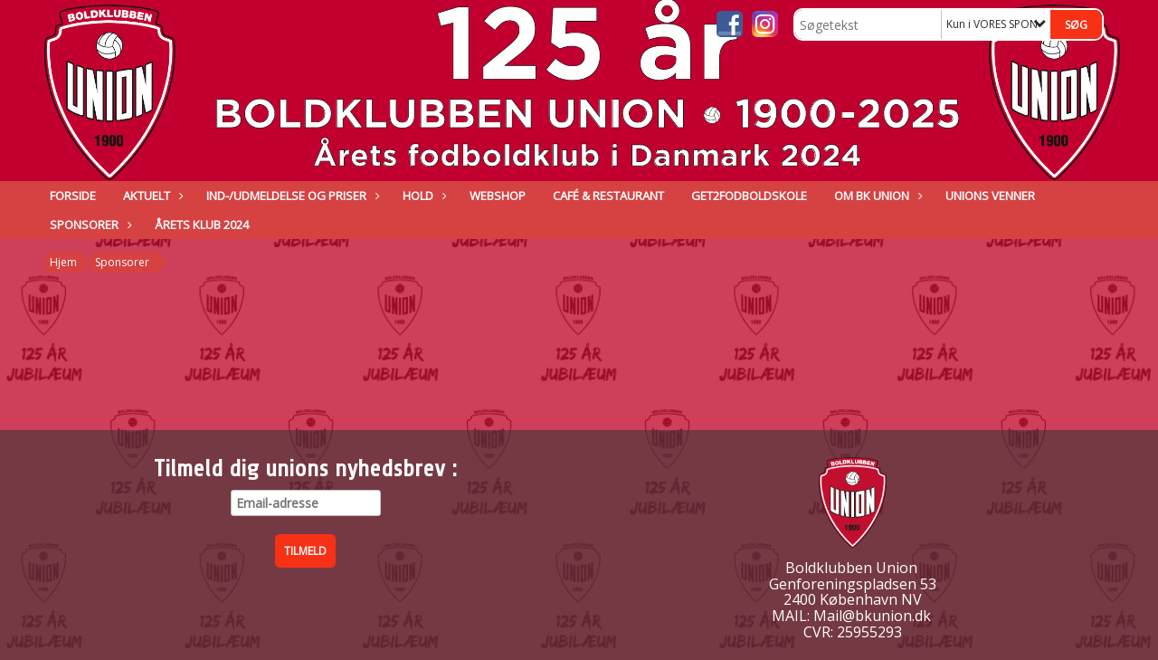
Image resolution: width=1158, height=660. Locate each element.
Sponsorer (89, 224)
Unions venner (990, 195)
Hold (422, 195)
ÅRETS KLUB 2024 (202, 224)
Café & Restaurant (608, 195)
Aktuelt (151, 195)
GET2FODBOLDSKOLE (749, 195)
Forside (73, 195)
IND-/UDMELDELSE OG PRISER (290, 195)
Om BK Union (876, 195)
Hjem (63, 262)
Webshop (498, 195)
